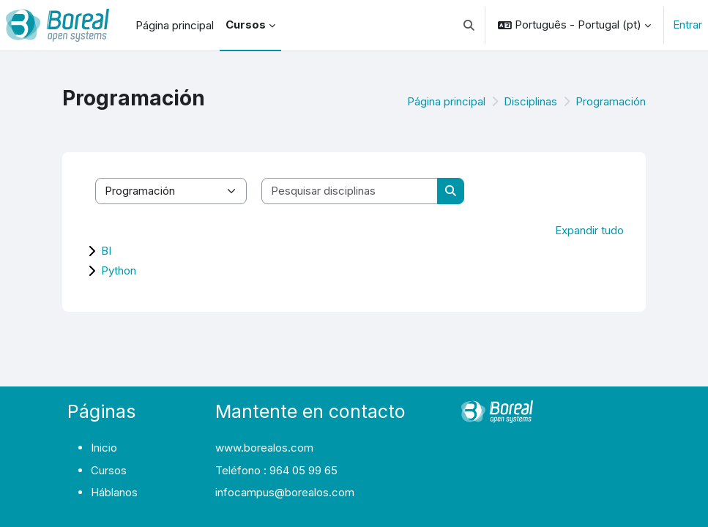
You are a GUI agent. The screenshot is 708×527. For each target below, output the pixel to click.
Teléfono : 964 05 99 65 (276, 470)
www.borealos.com (264, 448)
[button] (469, 25)
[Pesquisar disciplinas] (350, 191)
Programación (610, 101)
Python (118, 270)
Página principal (446, 101)
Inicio (104, 448)
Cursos (109, 470)
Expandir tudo (589, 230)
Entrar (687, 24)
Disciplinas (530, 101)
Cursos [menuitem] (246, 24)
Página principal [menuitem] (174, 25)
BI (106, 251)
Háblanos (114, 492)
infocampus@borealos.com (284, 492)
